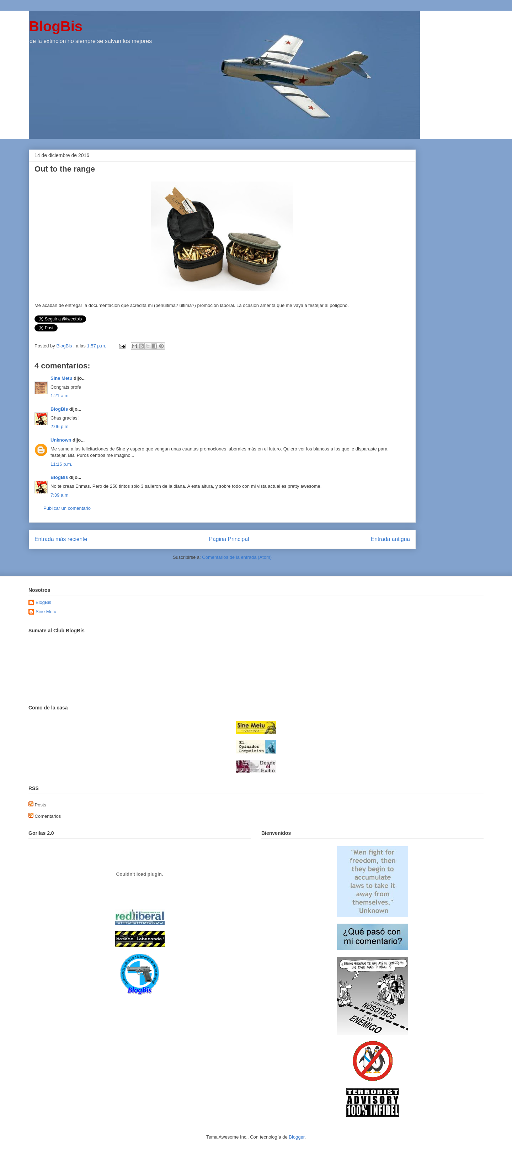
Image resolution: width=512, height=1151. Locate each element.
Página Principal (229, 539)
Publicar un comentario (67, 508)
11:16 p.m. (61, 464)
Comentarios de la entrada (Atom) (237, 557)
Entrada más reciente (60, 539)
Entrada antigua (390, 539)
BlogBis (55, 26)
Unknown (60, 440)
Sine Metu (61, 378)
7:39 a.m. (60, 495)
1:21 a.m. (60, 395)
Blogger (296, 1137)
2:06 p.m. (60, 426)
